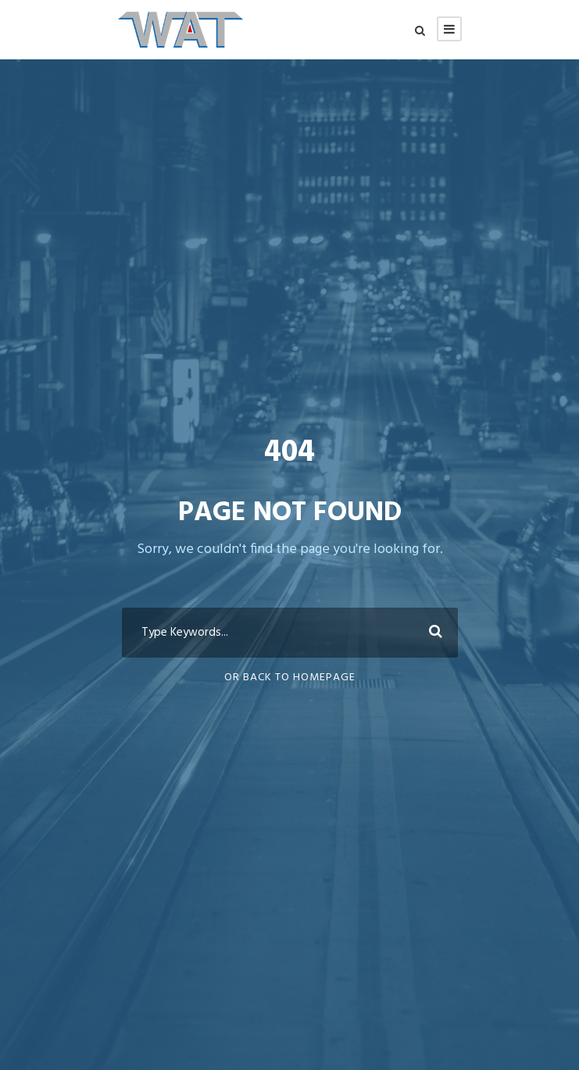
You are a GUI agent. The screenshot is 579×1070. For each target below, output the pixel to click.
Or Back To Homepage (290, 678)
